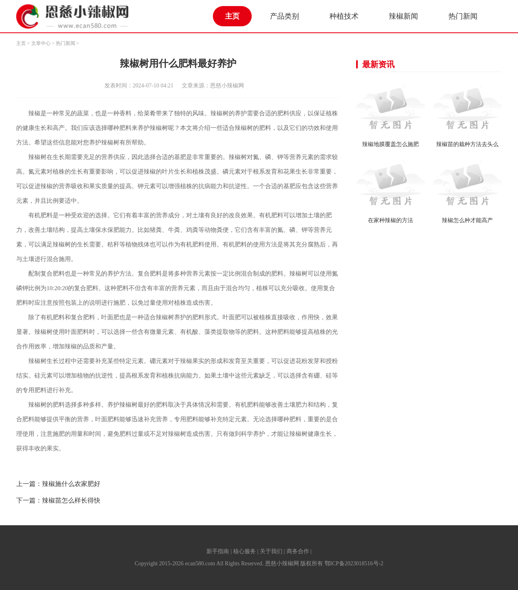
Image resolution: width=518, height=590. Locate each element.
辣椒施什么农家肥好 (71, 483)
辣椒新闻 (403, 16)
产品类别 (284, 16)
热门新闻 (463, 16)
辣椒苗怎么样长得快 (71, 500)
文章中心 (41, 43)
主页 (232, 16)
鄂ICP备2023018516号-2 (354, 563)
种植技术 (344, 16)
